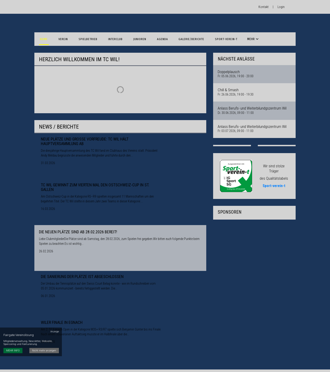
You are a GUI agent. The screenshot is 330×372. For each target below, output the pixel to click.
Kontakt (263, 7)
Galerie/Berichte (179, 34)
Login (281, 7)
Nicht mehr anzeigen (45, 329)
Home (43, 34)
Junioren (131, 34)
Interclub (108, 34)
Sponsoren (240, 34)
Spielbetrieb (83, 34)
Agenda (151, 34)
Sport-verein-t (212, 34)
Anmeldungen (267, 34)
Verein (60, 34)
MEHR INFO (13, 329)
